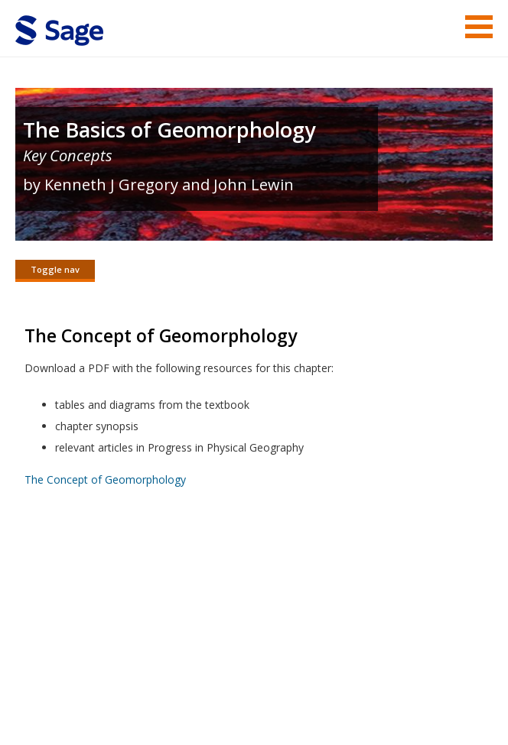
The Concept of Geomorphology (105, 480)
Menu (479, 26)
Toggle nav (55, 269)
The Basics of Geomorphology (169, 129)
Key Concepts (67, 155)
